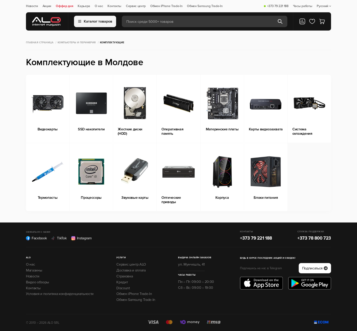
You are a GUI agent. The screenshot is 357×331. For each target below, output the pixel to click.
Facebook (36, 238)
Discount (123, 288)
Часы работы (302, 6)
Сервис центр (136, 6)
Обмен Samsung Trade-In (204, 6)
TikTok (58, 238)
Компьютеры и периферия (77, 42)
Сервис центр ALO (131, 264)
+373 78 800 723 (314, 238)
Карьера (84, 6)
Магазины (34, 270)
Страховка (124, 276)
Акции (47, 6)
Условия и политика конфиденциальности (60, 294)
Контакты (114, 6)
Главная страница (40, 42)
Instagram (81, 238)
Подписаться (315, 268)
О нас (99, 6)
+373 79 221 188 (277, 6)
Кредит (122, 282)
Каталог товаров (95, 21)
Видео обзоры (37, 282)
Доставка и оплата (131, 270)
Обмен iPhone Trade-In (166, 6)
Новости (32, 6)
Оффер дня (64, 6)
